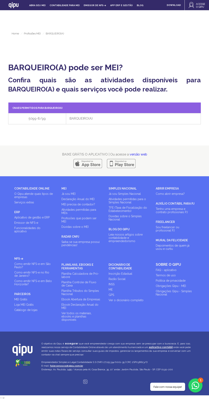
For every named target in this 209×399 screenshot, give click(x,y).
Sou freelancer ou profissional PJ (167, 229)
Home (15, 33)
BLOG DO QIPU (119, 229)
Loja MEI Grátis (24, 304)
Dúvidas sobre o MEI (75, 226)
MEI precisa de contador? (78, 204)
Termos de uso (166, 275)
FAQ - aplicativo (166, 270)
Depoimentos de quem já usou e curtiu (172, 247)
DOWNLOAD (174, 5)
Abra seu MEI (37, 5)
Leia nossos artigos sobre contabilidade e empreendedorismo (126, 238)
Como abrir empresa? (170, 193)
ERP (17, 212)
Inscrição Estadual (120, 273)
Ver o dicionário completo (126, 300)
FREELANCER (165, 222)
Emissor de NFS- (95, 5)
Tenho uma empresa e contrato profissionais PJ (172, 210)
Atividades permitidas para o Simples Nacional (127, 200)
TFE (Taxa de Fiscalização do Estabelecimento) (128, 209)
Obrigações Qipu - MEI (171, 286)
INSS (112, 284)
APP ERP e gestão (121, 5)
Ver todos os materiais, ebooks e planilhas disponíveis (76, 316)
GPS (111, 294)
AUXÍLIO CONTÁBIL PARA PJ (175, 203)
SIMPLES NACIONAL (123, 188)
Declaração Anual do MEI (77, 199)
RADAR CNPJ (70, 236)
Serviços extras (24, 202)
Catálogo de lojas (26, 310)
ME (111, 289)
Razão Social (117, 279)
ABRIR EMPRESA (167, 188)
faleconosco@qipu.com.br (66, 365)
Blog (140, 5)
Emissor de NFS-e (26, 222)
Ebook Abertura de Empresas (80, 299)
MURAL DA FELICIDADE (172, 240)
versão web (138, 154)
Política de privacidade (171, 280)
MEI (64, 188)
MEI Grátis (20, 299)
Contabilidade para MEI (65, 5)
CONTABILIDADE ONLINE (32, 188)
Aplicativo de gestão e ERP (32, 217)
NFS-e (18, 258)
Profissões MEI (32, 33)
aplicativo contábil (161, 347)
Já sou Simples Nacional (125, 193)
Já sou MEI (68, 193)
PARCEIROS (22, 294)
